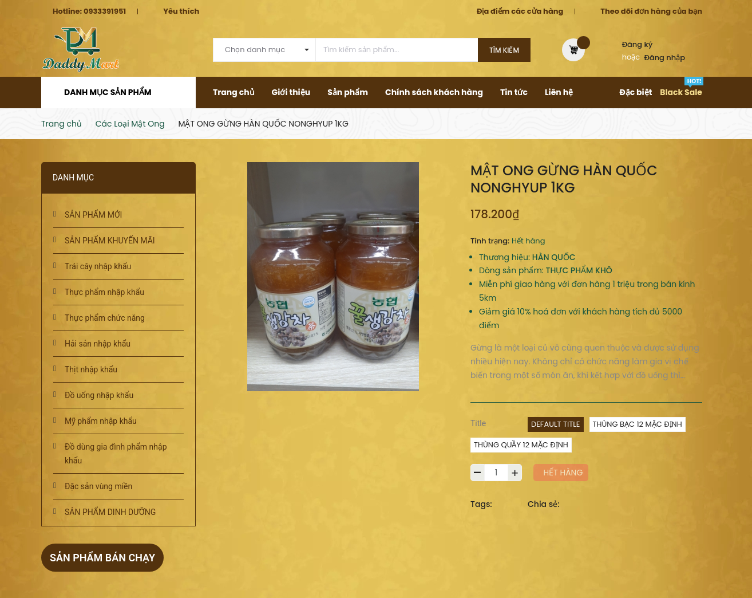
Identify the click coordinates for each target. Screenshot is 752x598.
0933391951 (105, 11)
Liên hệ (559, 92)
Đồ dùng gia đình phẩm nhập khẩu (116, 453)
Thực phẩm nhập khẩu (104, 292)
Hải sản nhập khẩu (97, 343)
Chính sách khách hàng (434, 92)
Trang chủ (234, 92)
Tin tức (514, 92)
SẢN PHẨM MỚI (93, 214)
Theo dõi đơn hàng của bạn (651, 11)
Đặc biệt (635, 92)
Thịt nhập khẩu (91, 369)
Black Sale (681, 92)
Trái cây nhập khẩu (98, 266)
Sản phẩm (347, 92)
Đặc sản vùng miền (98, 486)
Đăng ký (637, 44)
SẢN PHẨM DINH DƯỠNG (110, 512)
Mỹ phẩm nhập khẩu (101, 421)
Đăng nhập (665, 57)
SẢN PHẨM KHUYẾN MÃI (110, 240)
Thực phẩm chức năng (105, 317)
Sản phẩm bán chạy (102, 558)
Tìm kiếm (504, 50)
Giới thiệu (291, 92)
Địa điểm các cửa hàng (520, 11)
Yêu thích (181, 11)
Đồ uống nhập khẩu (99, 395)
